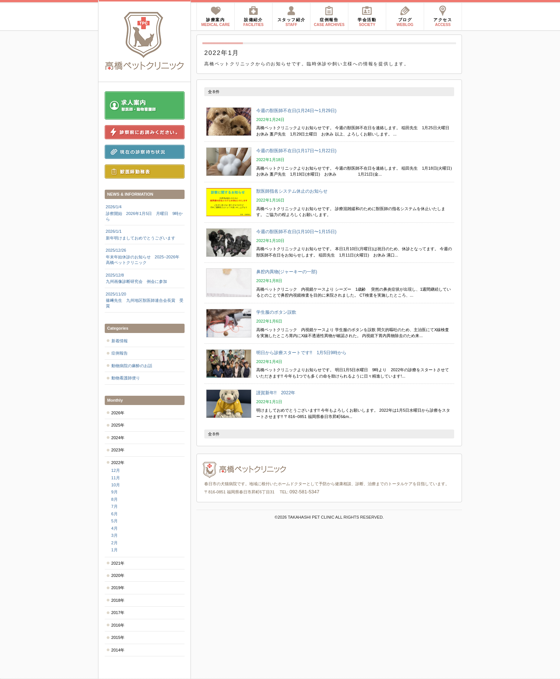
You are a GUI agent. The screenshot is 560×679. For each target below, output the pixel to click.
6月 (114, 514)
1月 (114, 550)
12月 (115, 470)
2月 (114, 543)
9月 (114, 492)
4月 (114, 528)
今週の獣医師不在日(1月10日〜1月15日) (296, 231)
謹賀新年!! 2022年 (275, 392)
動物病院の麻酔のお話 (131, 365)
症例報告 (119, 353)
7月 (114, 506)
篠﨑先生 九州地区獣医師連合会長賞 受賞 (144, 300)
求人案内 (145, 105)
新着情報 (119, 341)
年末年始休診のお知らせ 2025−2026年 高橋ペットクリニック (145, 256)
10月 (115, 485)
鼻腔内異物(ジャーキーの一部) (289, 271)
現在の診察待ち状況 (145, 152)
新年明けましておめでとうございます (144, 234)
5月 (114, 521)
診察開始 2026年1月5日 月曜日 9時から (144, 212)
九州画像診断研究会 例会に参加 (144, 278)
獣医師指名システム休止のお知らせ (292, 191)
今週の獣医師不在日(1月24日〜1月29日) (296, 110)
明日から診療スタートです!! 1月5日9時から (301, 352)
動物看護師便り (125, 378)
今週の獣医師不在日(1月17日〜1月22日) (296, 150)
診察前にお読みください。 (145, 132)
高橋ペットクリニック (145, 41)
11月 (115, 478)
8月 (114, 499)
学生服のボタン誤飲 (276, 312)
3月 (114, 535)
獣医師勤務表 (145, 171)
